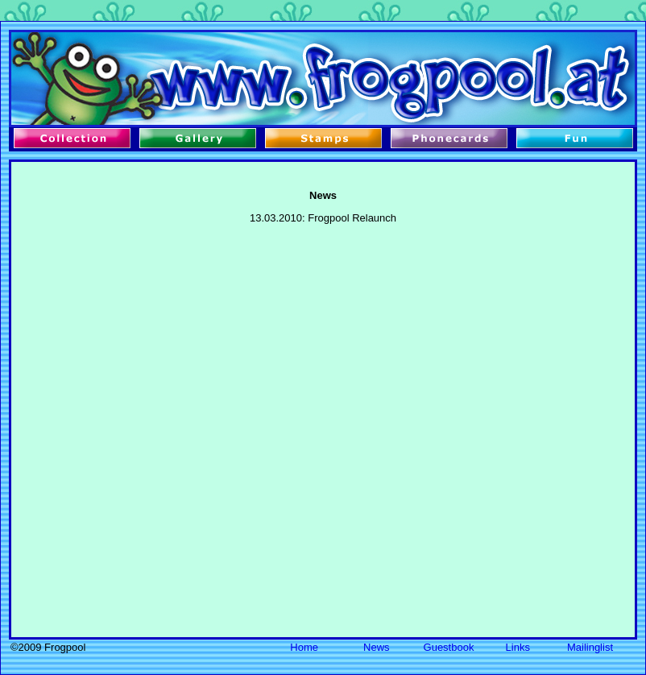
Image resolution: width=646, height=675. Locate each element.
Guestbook (449, 647)
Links (518, 647)
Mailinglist (590, 647)
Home (304, 647)
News (376, 647)
